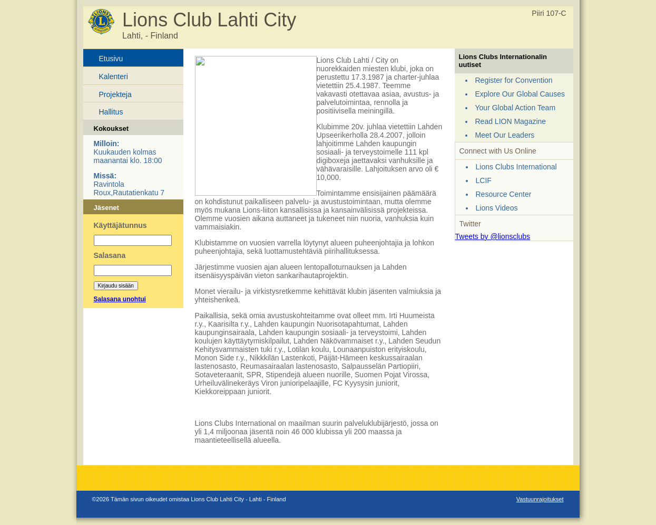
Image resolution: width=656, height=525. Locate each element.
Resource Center (504, 194)
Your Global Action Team (515, 107)
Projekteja (115, 94)
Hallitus (111, 112)
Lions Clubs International (516, 167)
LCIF (484, 180)
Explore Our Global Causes (520, 94)
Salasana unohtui (120, 299)
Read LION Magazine (510, 121)
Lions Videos (497, 208)
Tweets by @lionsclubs (493, 236)
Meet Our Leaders (505, 135)
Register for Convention (514, 80)
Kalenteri (113, 76)
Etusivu (111, 58)
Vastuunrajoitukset (540, 499)
